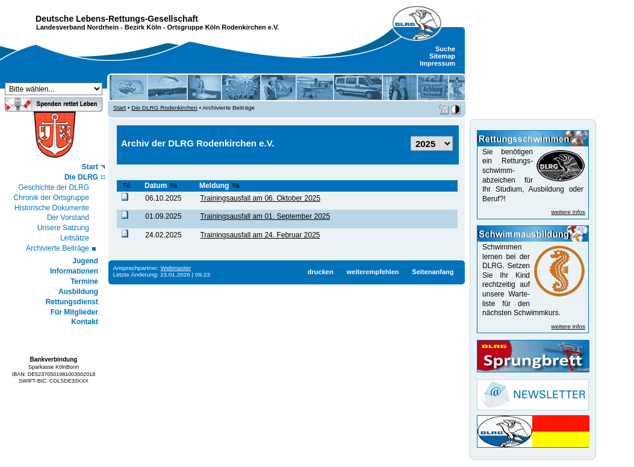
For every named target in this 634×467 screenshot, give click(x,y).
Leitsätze (74, 238)
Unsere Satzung (63, 228)
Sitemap (442, 56)
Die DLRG (81, 177)
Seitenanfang (432, 271)
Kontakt (84, 322)
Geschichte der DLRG (54, 187)
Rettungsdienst (72, 302)
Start (90, 167)
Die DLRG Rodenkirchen (164, 107)
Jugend (85, 261)
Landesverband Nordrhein (77, 27)
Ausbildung (78, 291)
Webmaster (176, 268)
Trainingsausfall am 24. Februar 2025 (260, 235)
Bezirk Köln (143, 27)
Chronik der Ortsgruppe (51, 197)
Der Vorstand (68, 217)
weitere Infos (568, 211)
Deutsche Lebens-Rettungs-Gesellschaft (117, 19)
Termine (84, 281)
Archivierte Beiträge (57, 248)
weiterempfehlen (372, 271)
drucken (321, 271)
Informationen (74, 271)
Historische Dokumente (51, 208)
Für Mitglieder (74, 312)
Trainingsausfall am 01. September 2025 (265, 216)
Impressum (437, 63)
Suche (445, 48)
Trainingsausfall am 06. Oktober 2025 (260, 198)
